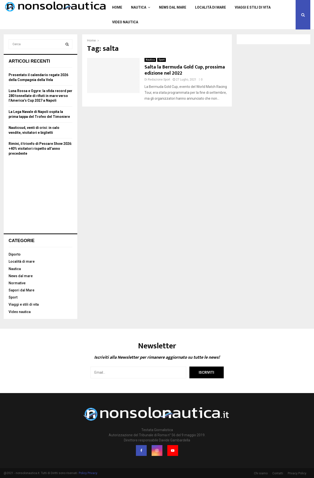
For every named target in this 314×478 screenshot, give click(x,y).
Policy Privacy (88, 473)
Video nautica (125, 22)
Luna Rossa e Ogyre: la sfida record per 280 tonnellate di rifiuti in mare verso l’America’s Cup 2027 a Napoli (40, 95)
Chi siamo (261, 473)
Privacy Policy (297, 473)
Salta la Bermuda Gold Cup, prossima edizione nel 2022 (184, 70)
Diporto (15, 254)
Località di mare (210, 7)
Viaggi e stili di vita (253, 7)
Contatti (277, 473)
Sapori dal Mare (21, 290)
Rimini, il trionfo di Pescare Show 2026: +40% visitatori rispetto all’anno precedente (40, 148)
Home (117, 7)
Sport (161, 59)
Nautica (138, 7)
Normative (17, 283)
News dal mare (172, 7)
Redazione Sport (159, 79)
